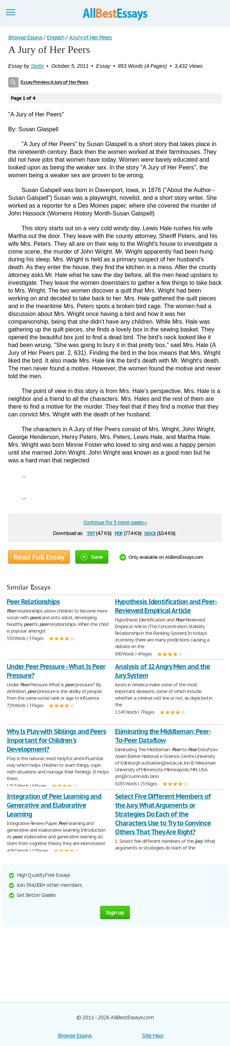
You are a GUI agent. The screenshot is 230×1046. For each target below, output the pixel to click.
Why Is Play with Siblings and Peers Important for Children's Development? (56, 740)
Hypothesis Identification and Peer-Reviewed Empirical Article (166, 606)
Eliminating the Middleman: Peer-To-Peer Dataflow (163, 736)
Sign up (115, 912)
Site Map (152, 1035)
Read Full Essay (39, 557)
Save (92, 556)
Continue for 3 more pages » (115, 522)
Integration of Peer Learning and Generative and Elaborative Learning (54, 805)
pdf (119, 532)
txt (90, 532)
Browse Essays (75, 1035)
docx (150, 532)
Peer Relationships (33, 601)
